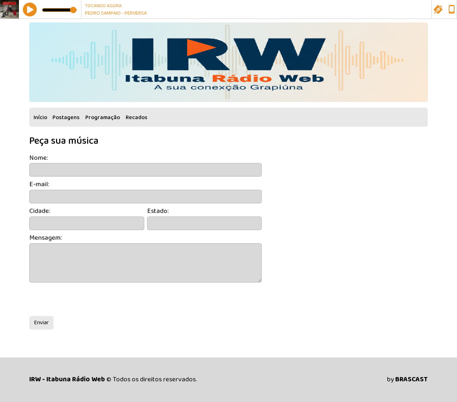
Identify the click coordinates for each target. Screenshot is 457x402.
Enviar (41, 322)
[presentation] (83, 299)
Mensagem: (45, 238)
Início (40, 117)
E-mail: (39, 184)
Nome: (38, 158)
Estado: (158, 211)
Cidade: (39, 211)
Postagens (66, 117)
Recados (136, 117)
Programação (102, 117)
